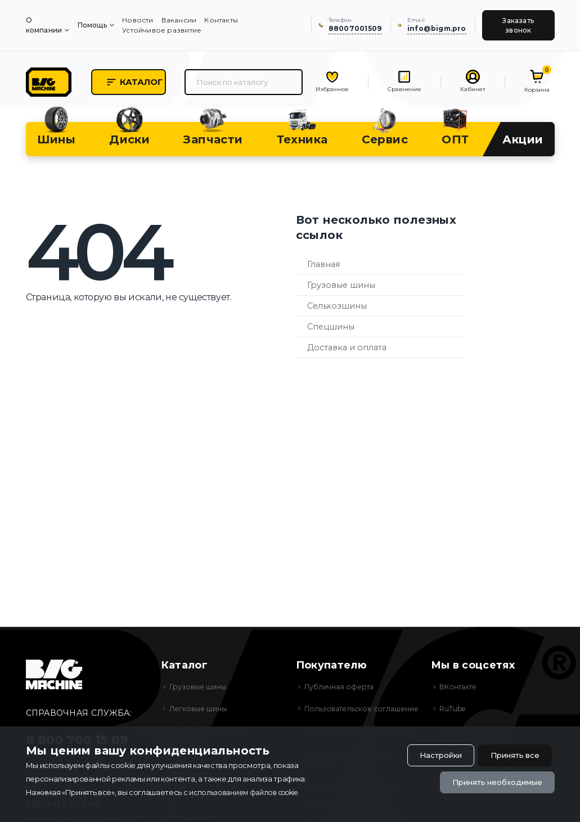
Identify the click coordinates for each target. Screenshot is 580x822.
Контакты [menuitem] (221, 20)
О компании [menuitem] (44, 25)
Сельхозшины (337, 312)
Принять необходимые (492, 782)
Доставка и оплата (346, 354)
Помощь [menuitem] (92, 25)
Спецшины (330, 333)
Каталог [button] (160, 85)
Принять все (511, 753)
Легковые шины (199, 714)
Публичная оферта (341, 692)
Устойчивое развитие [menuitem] (161, 30)
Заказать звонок (518, 25)
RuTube (453, 714)
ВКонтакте (459, 692)
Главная (323, 270)
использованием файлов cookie (248, 791)
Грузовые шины (341, 291)
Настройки (430, 753)
